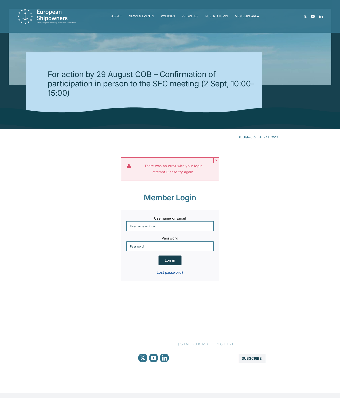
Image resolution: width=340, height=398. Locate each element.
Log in (170, 260)
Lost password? (170, 272)
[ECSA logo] (47, 10)
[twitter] (305, 16)
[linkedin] (321, 16)
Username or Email (170, 218)
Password (170, 238)
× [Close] (216, 160)
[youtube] (313, 16)
